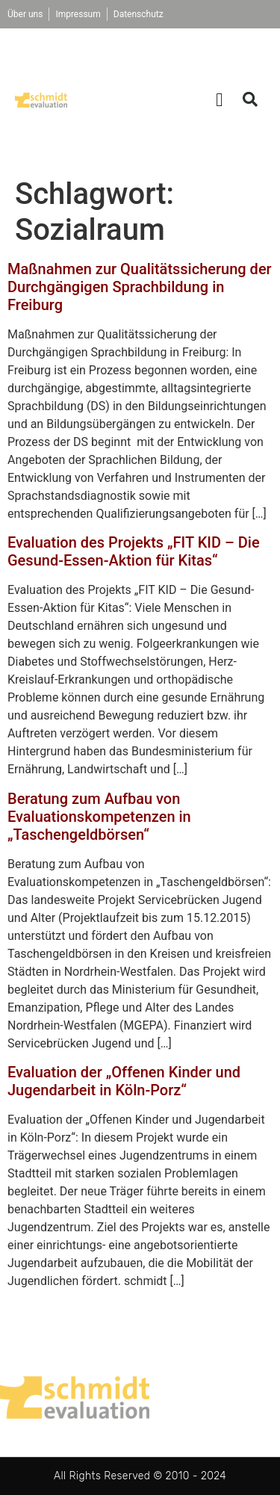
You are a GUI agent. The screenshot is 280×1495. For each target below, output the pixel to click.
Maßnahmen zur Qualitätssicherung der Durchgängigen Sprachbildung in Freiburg (139, 287)
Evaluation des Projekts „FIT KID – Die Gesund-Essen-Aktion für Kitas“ (133, 551)
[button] (219, 99)
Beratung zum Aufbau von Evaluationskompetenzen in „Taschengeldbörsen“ (99, 817)
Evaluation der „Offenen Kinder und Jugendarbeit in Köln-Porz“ (123, 1081)
